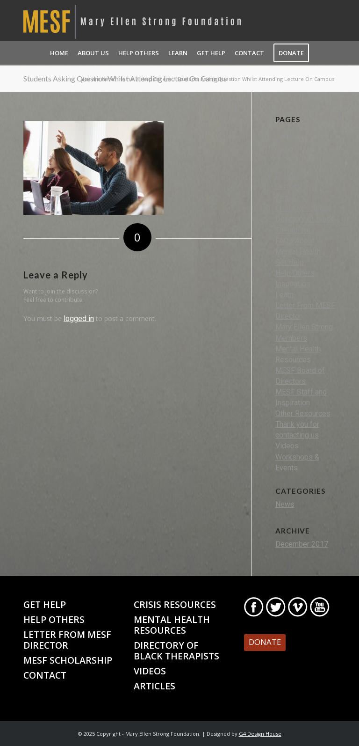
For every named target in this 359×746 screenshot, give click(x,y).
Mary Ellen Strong (304, 326)
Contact (287, 186)
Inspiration (292, 283)
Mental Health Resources (172, 624)
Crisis (284, 197)
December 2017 (301, 544)
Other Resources (302, 413)
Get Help (289, 262)
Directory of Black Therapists (176, 650)
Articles (288, 154)
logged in (79, 318)
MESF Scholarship (67, 660)
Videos (287, 445)
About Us (290, 132)
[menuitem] (59, 53)
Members (291, 338)
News (284, 504)
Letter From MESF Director (67, 639)
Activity (287, 143)
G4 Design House (260, 733)
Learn (284, 294)
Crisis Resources (303, 208)
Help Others (295, 273)
